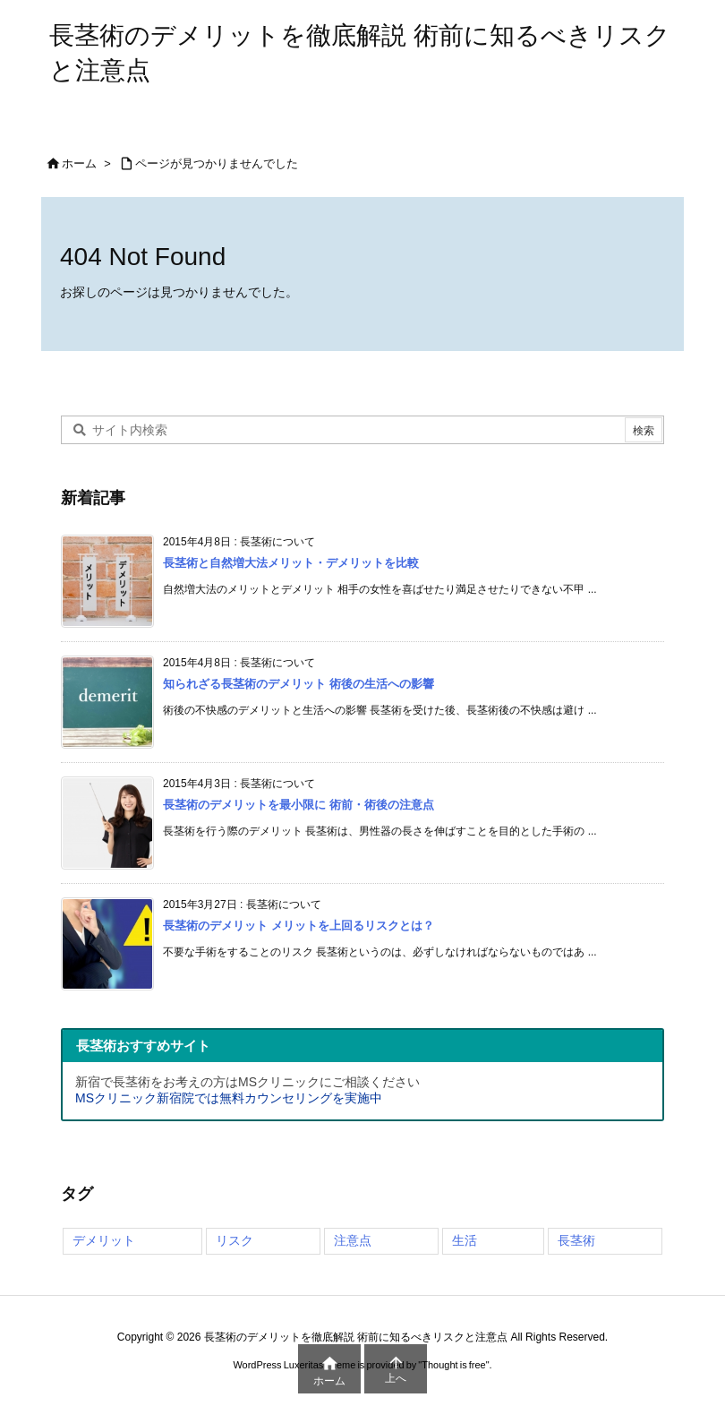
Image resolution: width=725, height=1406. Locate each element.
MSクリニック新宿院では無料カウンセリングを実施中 (228, 1098)
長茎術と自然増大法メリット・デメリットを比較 (291, 563)
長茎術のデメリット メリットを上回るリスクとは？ (298, 925)
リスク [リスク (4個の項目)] (234, 1240)
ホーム (79, 163)
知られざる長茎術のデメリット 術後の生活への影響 (298, 683)
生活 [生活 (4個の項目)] (464, 1240)
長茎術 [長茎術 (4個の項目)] (576, 1240)
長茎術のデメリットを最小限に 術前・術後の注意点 (298, 804)
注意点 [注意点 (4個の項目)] (352, 1240)
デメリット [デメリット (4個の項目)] (103, 1240)
